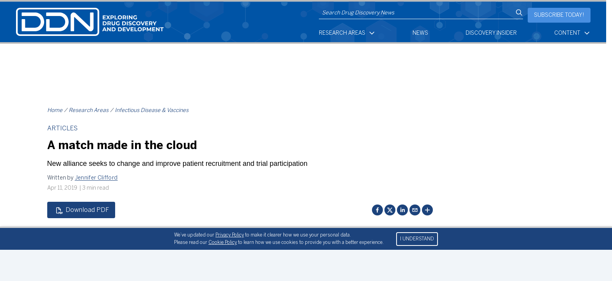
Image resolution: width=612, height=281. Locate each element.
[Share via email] (414, 210)
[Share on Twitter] (389, 210)
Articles (62, 129)
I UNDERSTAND (417, 239)
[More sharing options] (427, 210)
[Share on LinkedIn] (402, 210)
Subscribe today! (559, 15)
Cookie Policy (222, 242)
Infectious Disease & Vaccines (152, 110)
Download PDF (82, 210)
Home (54, 110)
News (420, 33)
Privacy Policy (229, 235)
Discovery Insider (491, 33)
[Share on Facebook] (377, 210)
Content (572, 33)
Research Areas (347, 33)
